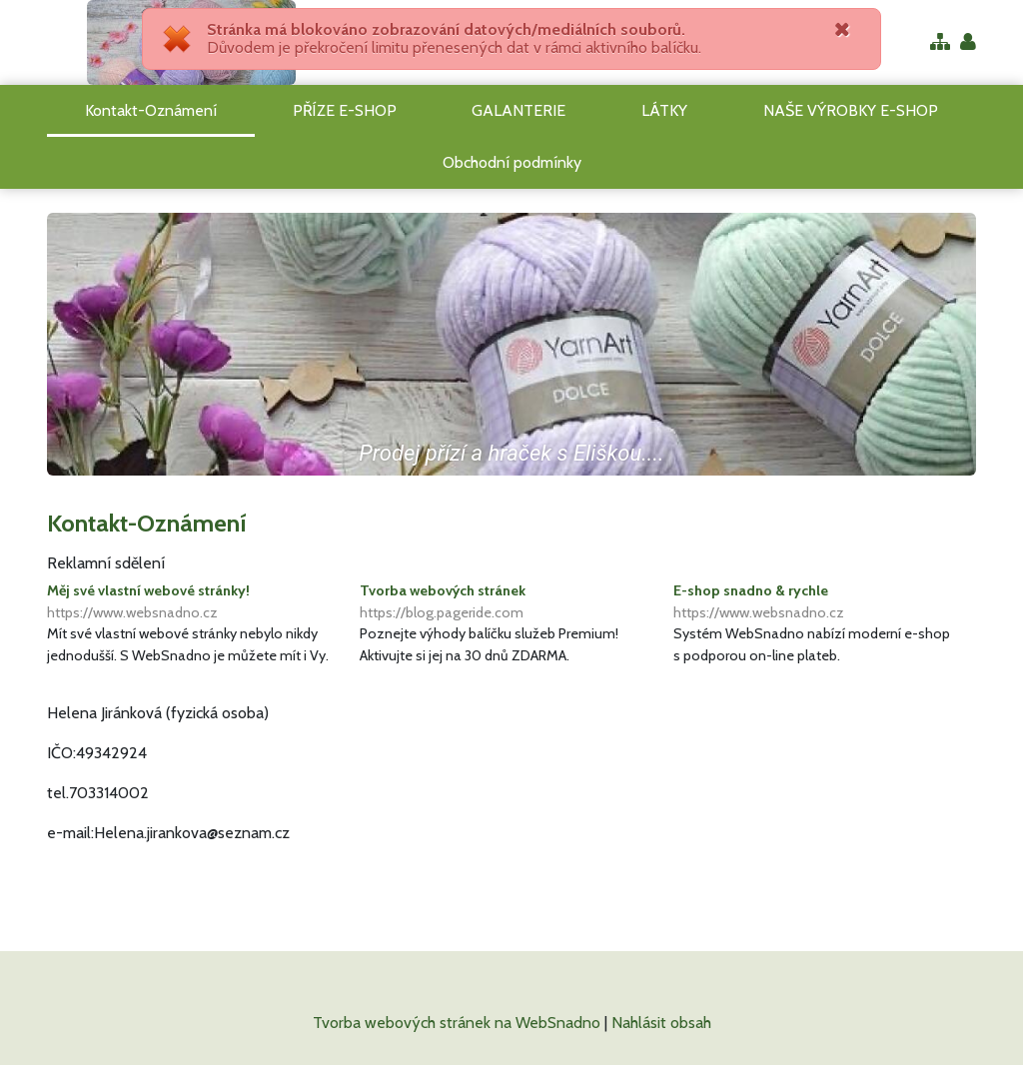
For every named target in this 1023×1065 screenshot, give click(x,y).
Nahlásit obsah (661, 1022)
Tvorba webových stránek (511, 602)
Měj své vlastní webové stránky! (198, 602)
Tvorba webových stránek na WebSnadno (456, 1022)
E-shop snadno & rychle (824, 602)
